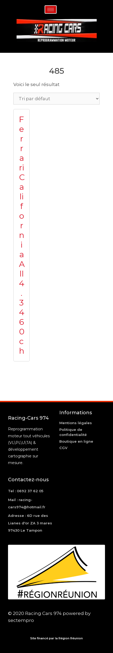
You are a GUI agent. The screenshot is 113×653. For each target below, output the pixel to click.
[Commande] (56, 99)
